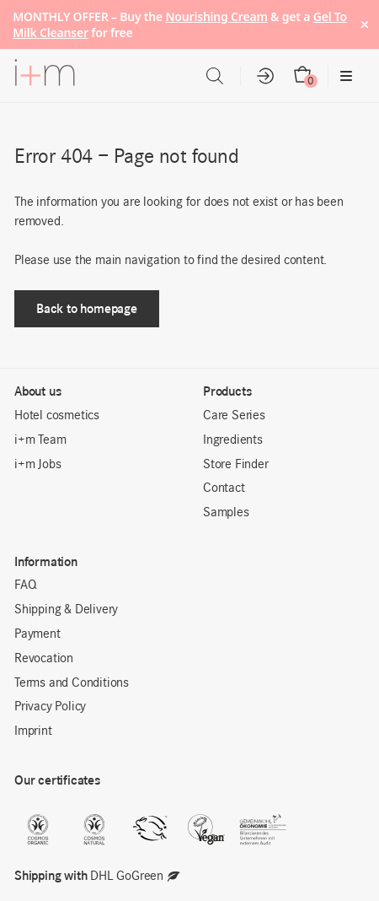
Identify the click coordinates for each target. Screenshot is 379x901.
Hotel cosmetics (56, 416)
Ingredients (233, 440)
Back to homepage (86, 308)
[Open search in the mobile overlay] (214, 76)
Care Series (234, 416)
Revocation (43, 659)
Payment (37, 634)
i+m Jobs (37, 465)
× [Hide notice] (364, 24)
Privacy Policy (50, 707)
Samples (226, 513)
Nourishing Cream (216, 16)
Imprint (33, 731)
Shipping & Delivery (66, 610)
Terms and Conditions (71, 683)
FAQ (25, 585)
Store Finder (236, 465)
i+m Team (40, 440)
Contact (224, 488)
